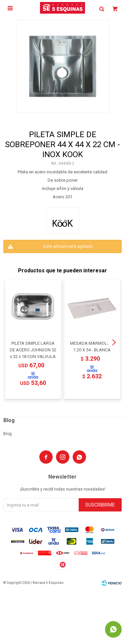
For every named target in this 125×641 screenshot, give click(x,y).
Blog (7, 433)
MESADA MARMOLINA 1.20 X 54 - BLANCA (92, 346)
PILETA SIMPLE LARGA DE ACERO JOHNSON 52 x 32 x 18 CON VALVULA (33, 350)
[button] (113, 342)
